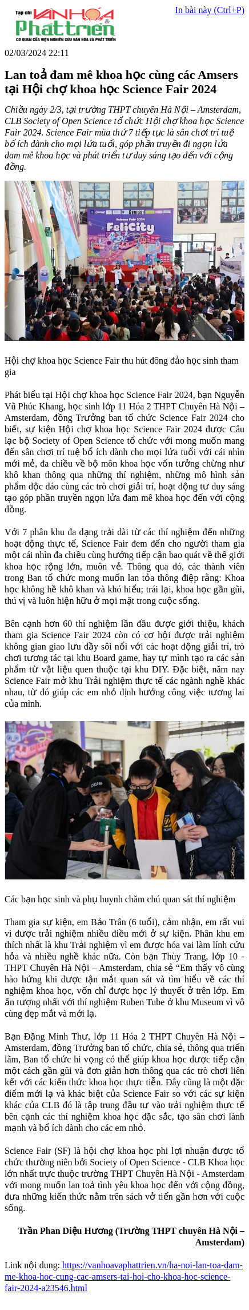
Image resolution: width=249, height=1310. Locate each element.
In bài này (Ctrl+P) (209, 10)
